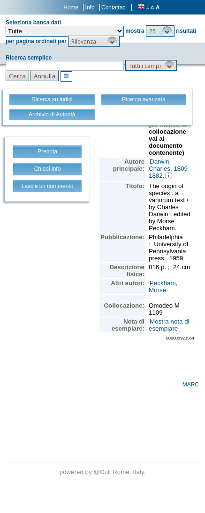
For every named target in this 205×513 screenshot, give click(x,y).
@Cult (103, 471)
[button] (160, 31)
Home (70, 7)
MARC (190, 384)
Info (90, 7)
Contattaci (114, 7)
